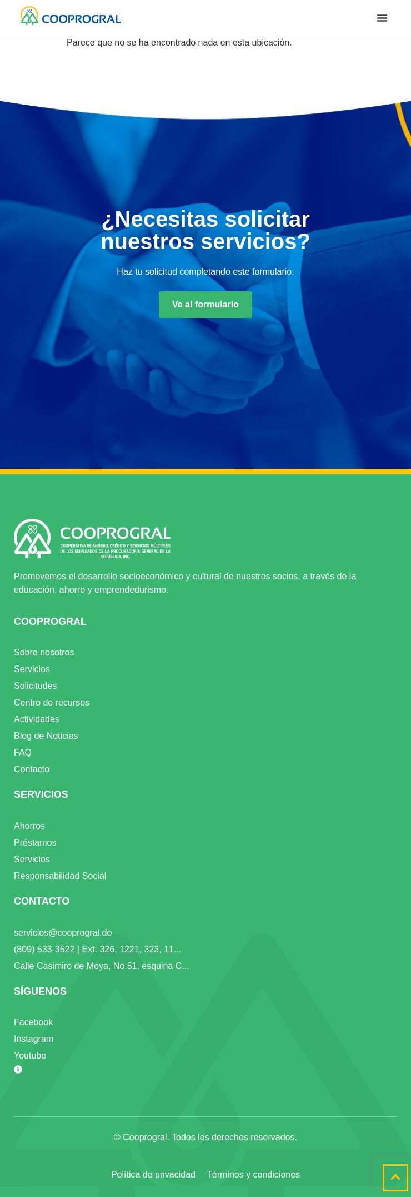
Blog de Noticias (46, 736)
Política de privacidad (153, 1174)
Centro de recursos (51, 702)
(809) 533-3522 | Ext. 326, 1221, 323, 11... (97, 949)
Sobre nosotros (44, 652)
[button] (382, 17)
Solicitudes (35, 686)
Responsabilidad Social (60, 876)
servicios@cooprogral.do (63, 932)
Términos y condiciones (253, 1174)
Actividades (36, 719)
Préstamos (35, 842)
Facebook (33, 1022)
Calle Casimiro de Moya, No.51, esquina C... (101, 966)
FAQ (23, 752)
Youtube (30, 1055)
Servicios (32, 669)
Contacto (31, 769)
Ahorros (29, 826)
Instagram (33, 1039)
